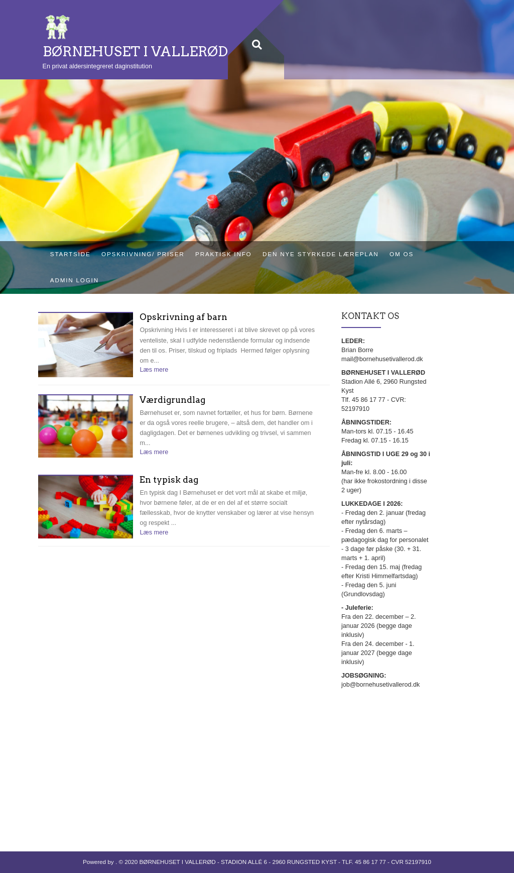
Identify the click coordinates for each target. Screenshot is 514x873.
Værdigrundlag (172, 400)
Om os (402, 254)
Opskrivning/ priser (142, 254)
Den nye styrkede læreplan (320, 254)
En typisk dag (169, 480)
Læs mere (154, 369)
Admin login (74, 280)
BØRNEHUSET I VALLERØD (135, 51)
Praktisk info (223, 254)
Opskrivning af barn (183, 317)
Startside (70, 254)
